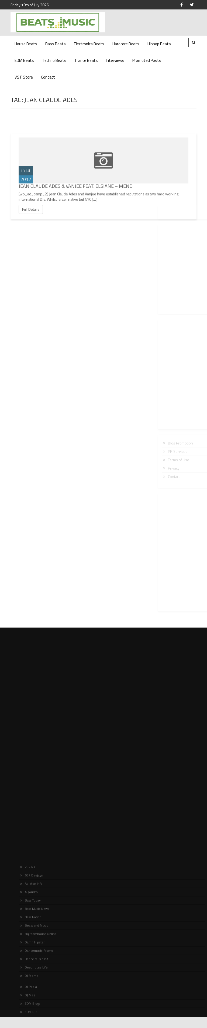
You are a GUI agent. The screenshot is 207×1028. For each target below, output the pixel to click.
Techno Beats (54, 60)
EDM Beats (24, 60)
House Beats (26, 44)
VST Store (24, 77)
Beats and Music (34, 1006)
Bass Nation (31, 998)
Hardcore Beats (125, 44)
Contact (48, 77)
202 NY (27, 948)
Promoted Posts (146, 60)
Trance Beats (86, 60)
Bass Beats (55, 44)
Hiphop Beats (159, 44)
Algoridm (29, 973)
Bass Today (30, 981)
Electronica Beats (89, 44)
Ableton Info (31, 965)
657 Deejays (31, 956)
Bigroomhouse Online (38, 1015)
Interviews (115, 60)
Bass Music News (34, 990)
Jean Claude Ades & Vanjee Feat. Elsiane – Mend (76, 197)
